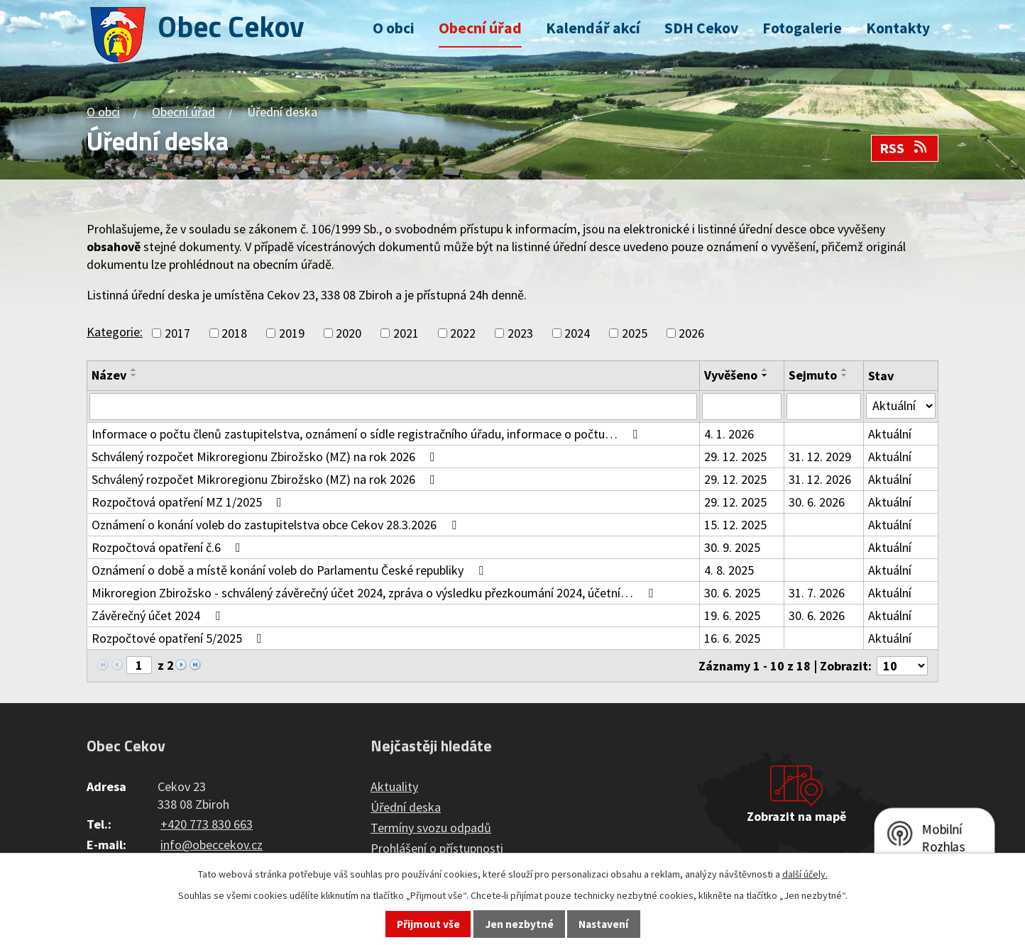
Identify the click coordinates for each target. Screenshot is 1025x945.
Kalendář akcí (593, 28)
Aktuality (394, 786)
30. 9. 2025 (732, 547)
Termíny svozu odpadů (431, 827)
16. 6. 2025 (732, 638)
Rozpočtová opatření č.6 (169, 547)
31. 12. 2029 (820, 456)
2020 (348, 333)
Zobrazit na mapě (796, 816)
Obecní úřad (480, 28)
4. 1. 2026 (729, 434)
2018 (234, 333)
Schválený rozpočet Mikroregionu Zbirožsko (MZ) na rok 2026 (266, 456)
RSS (904, 148)
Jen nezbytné (520, 924)
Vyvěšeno (730, 375)
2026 (691, 333)
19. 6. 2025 (732, 615)
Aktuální (889, 434)
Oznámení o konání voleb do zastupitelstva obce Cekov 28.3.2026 (277, 524)
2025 (634, 333)
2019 (292, 333)
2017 (177, 333)
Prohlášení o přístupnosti (437, 848)
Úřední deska (406, 807)
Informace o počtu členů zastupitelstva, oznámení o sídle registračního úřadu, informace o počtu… (367, 434)
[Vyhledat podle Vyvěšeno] (742, 406)
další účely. (805, 874)
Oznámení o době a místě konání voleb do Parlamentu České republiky (290, 570)
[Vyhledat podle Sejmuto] (823, 406)
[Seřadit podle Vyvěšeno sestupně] (765, 375)
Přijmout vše (428, 924)
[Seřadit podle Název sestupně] (134, 375)
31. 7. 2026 (817, 593)
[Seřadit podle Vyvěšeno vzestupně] (765, 369)
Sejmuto (813, 375)
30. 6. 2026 (817, 502)
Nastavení (603, 924)
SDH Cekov (701, 28)
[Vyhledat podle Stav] (901, 406)
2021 (406, 333)
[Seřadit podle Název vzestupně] (134, 369)
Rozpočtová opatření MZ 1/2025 (189, 502)
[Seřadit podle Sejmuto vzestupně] (845, 369)
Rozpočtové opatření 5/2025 (180, 638)
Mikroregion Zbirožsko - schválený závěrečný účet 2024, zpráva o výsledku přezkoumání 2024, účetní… (375, 593)
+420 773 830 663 (206, 824)
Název (109, 375)
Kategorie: (115, 332)
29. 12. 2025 (735, 456)
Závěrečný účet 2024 (159, 615)
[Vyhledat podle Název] (393, 406)
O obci (394, 28)
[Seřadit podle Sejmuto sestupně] (845, 375)
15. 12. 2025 (735, 524)
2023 (520, 333)
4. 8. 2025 (729, 570)
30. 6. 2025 (732, 593)
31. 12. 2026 (820, 479)
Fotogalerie (802, 28)
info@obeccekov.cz (211, 844)
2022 (463, 333)
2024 (577, 333)
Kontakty (898, 28)
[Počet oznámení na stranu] (902, 665)
